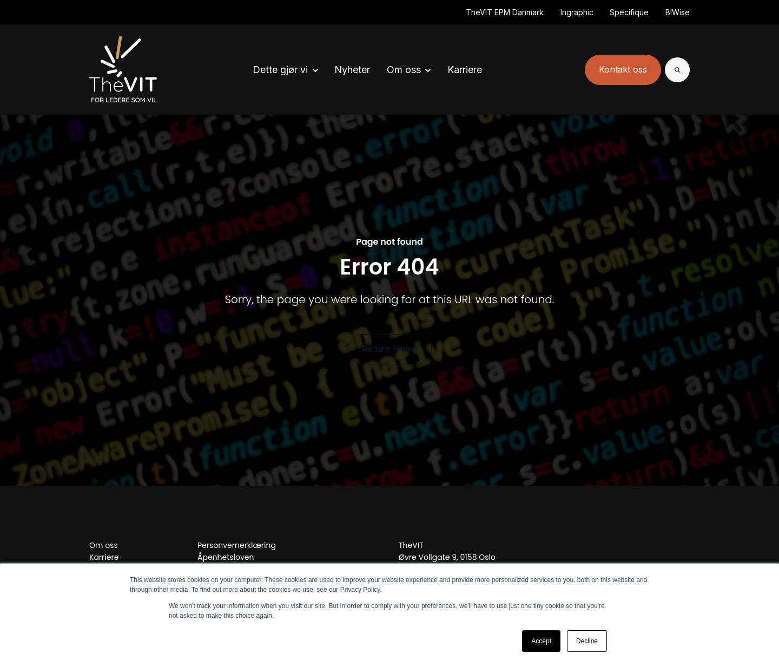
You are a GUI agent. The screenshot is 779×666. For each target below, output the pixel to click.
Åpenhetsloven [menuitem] (225, 557)
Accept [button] (541, 641)
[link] (123, 69)
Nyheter (352, 69)
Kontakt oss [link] (623, 69)
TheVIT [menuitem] (411, 545)
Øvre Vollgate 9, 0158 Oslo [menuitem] (447, 557)
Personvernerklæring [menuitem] (236, 545)
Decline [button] (587, 641)
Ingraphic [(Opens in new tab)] (576, 12)
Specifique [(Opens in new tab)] (629, 12)
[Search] (677, 69)
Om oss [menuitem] (103, 545)
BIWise (677, 12)
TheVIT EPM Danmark (505, 12)
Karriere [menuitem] (103, 557)
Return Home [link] (390, 348)
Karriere (464, 69)
